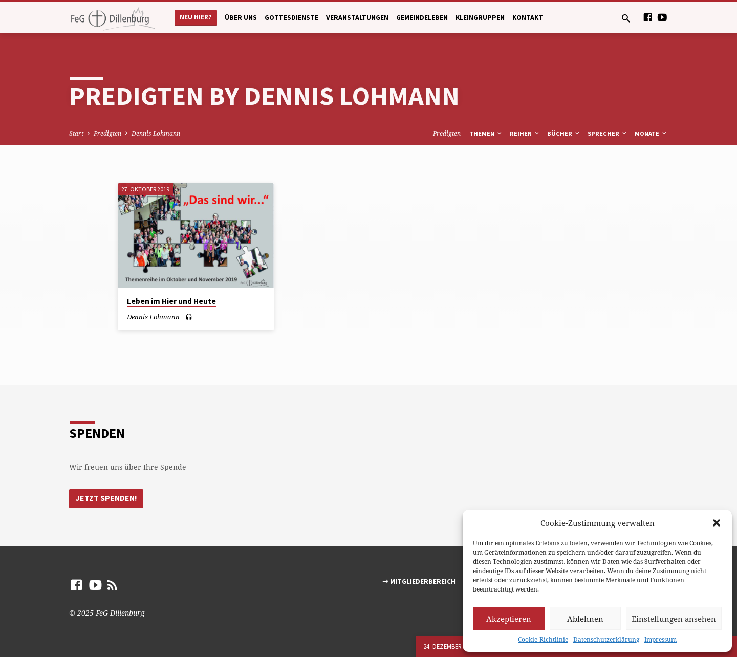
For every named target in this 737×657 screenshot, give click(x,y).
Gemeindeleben (422, 17)
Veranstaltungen (357, 17)
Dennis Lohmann (156, 133)
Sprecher (608, 133)
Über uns (241, 17)
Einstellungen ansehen (674, 619)
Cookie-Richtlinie (543, 639)
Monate (651, 133)
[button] (716, 523)
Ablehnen (585, 619)
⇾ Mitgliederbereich (419, 581)
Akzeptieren (508, 619)
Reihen (525, 133)
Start (76, 133)
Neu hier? (196, 17)
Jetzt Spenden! (107, 498)
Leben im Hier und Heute (171, 301)
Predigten (107, 133)
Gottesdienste (291, 17)
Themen (486, 133)
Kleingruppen (480, 17)
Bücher (564, 133)
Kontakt (527, 17)
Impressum (660, 639)
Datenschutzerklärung (606, 639)
